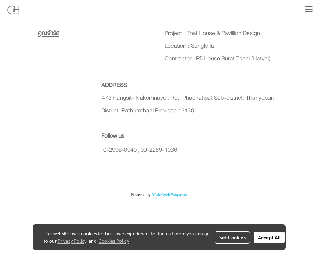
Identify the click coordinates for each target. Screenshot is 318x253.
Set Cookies (232, 237)
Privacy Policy (72, 241)
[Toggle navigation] (309, 10)
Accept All (269, 237)
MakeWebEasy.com (169, 194)
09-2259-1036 (159, 150)
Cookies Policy (114, 241)
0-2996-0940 (120, 150)
